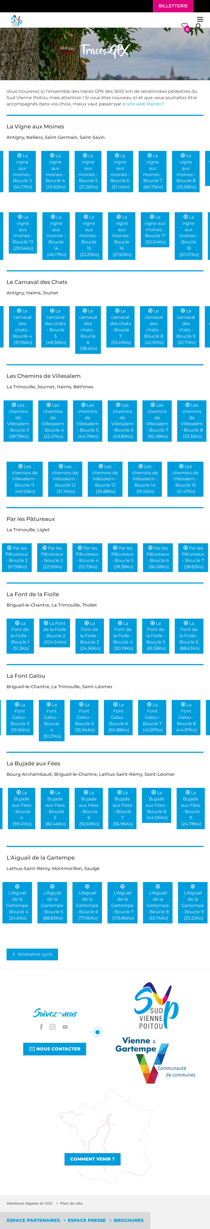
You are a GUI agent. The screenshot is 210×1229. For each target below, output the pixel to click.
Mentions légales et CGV (30, 1203)
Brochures (129, 1220)
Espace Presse (87, 1220)
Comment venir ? (92, 1159)
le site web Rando (141, 104)
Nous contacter (54, 1049)
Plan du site (71, 1203)
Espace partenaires (34, 1220)
